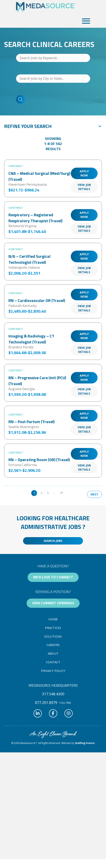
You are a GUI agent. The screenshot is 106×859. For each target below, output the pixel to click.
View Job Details (84, 187)
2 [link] (41, 493)
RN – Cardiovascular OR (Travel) (36, 300)
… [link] (54, 493)
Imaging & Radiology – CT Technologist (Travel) (31, 339)
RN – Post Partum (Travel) (31, 421)
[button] (85, 21)
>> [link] (69, 493)
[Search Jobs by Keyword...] (53, 58)
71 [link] (61, 493)
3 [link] (48, 493)
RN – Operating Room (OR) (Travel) (39, 459)
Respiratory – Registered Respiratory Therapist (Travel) (35, 218)
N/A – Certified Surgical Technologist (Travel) (29, 259)
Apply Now (84, 173)
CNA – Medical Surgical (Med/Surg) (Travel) (39, 176)
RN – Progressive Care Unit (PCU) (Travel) (37, 380)
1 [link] (34, 493)
